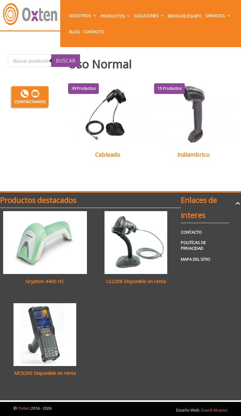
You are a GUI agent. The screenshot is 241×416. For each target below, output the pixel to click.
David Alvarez (214, 410)
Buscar (65, 60)
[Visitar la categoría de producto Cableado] (107, 123)
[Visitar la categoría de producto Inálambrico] (193, 123)
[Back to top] (237, 203)
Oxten (24, 408)
